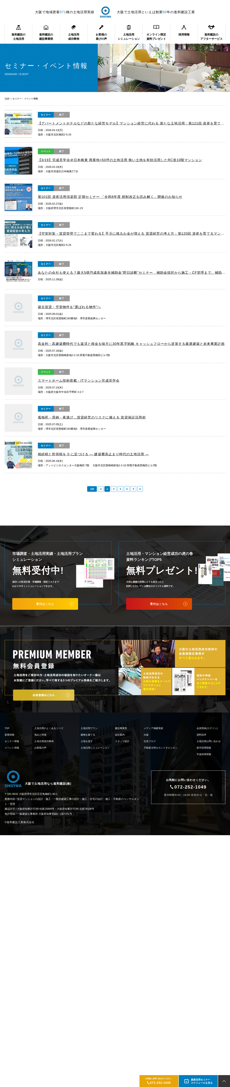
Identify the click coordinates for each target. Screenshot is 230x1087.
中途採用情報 (204, 754)
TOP (7, 98)
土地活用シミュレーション (129, 36)
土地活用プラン (89, 728)
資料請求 (201, 734)
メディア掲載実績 (153, 728)
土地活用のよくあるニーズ (48, 728)
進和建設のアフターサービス (211, 36)
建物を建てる (88, 734)
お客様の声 (40, 747)
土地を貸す (87, 741)
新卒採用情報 (204, 747)
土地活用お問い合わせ (209, 741)
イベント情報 (12, 747)
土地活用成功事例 (73, 36)
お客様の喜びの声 (101, 36)
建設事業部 (121, 728)
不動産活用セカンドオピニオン (161, 747)
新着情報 (9, 734)
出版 (146, 734)
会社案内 (120, 734)
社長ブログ (150, 741)
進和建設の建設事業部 (46, 36)
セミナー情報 (12, 741)
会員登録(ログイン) (207, 728)
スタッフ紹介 (122, 741)
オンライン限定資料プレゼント (156, 36)
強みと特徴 (40, 734)
